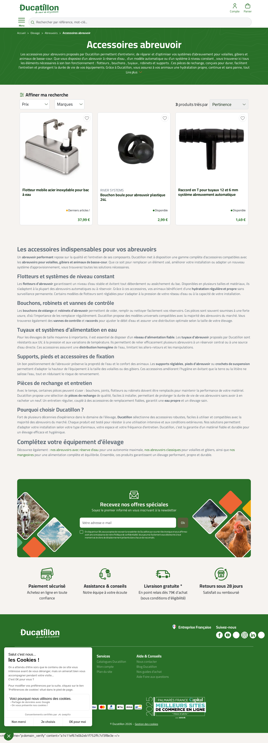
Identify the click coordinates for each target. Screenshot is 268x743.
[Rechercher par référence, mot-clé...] (140, 22)
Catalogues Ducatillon (112, 666)
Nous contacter (147, 666)
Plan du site (105, 676)
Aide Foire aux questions (154, 681)
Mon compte (105, 671)
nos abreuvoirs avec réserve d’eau (74, 454)
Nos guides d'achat (150, 676)
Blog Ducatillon (147, 671)
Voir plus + (32, 548)
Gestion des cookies (146, 728)
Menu (21, 22)
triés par (201, 108)
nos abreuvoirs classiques (162, 454)
